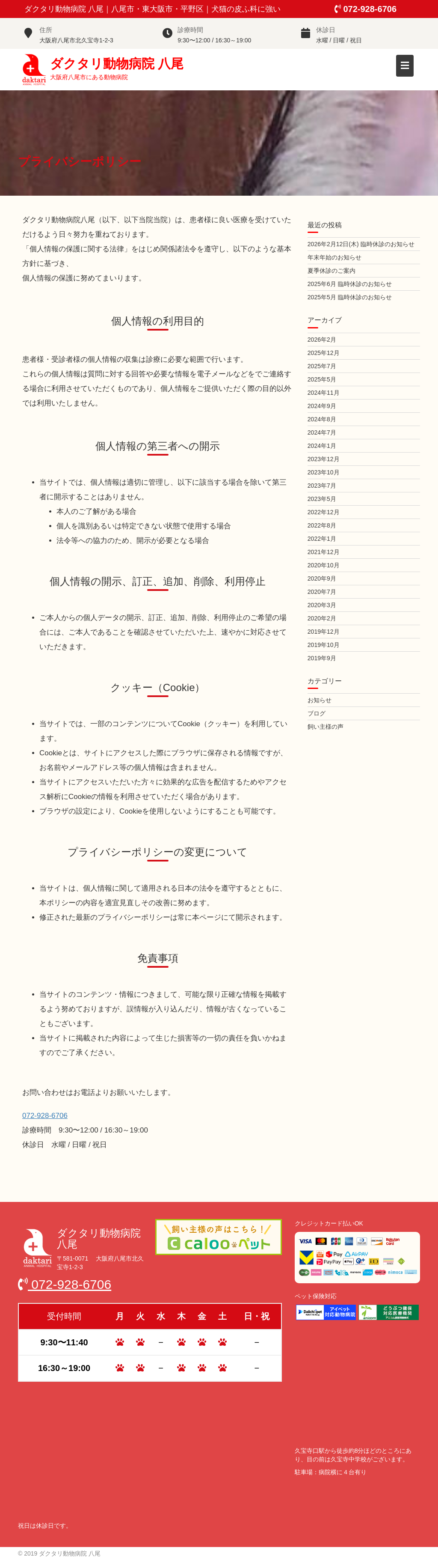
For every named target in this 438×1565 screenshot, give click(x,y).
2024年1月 (322, 445)
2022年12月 (324, 512)
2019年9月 (322, 658)
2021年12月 (324, 551)
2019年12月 (324, 631)
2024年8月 (322, 419)
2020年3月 (322, 605)
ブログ (317, 713)
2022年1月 (322, 538)
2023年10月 (324, 472)
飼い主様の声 (325, 726)
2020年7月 (322, 591)
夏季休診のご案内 (331, 270)
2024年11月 (324, 392)
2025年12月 (324, 352)
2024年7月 (322, 432)
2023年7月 (322, 485)
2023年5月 (322, 498)
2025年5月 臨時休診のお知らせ (350, 297)
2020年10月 (324, 565)
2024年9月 (322, 405)
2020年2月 (322, 618)
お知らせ (319, 700)
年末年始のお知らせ (334, 257)
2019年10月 (324, 644)
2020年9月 (322, 578)
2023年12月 (324, 459)
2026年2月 (322, 339)
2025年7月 (322, 366)
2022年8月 (322, 525)
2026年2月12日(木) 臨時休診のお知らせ (361, 244)
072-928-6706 (365, 9)
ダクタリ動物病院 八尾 (116, 63)
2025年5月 (322, 379)
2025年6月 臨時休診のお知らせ (350, 283)
